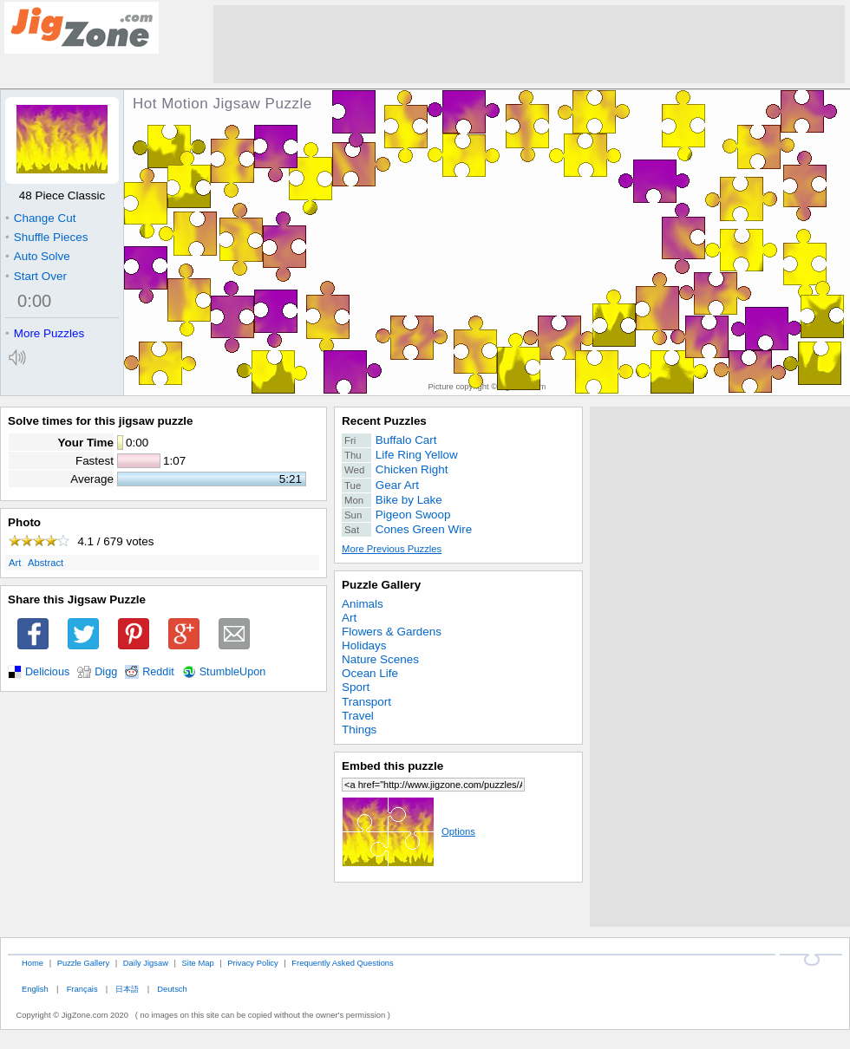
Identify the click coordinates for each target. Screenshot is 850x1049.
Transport (366, 701)
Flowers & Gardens (391, 631)
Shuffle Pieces (46, 237)
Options (408, 831)
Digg (106, 672)
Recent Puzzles (384, 420)
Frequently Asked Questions (342, 963)
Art (15, 562)
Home (32, 963)
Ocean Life (370, 673)
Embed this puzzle (392, 765)
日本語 (127, 989)
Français (82, 989)
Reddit (158, 672)
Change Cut (40, 218)
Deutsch (171, 989)
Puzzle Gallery (381, 584)
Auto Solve (37, 256)
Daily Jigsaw (145, 963)
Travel (358, 715)
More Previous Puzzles (391, 549)
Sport (355, 687)
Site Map (198, 963)
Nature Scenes (380, 659)
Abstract (45, 562)
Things (359, 729)
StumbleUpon (232, 672)
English (35, 989)
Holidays (364, 645)
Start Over (36, 276)
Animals (362, 603)
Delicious (47, 672)
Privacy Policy (252, 963)
